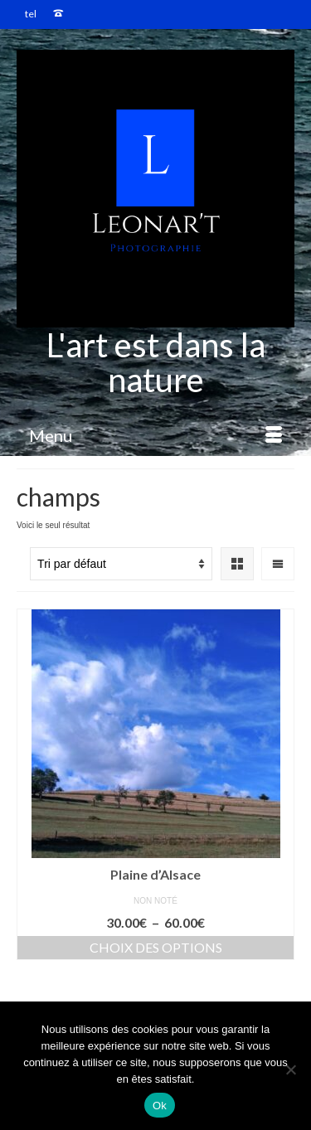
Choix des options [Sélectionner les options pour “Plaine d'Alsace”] (156, 947)
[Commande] (121, 563)
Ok (160, 1105)
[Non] (290, 1069)
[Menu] (155, 435)
